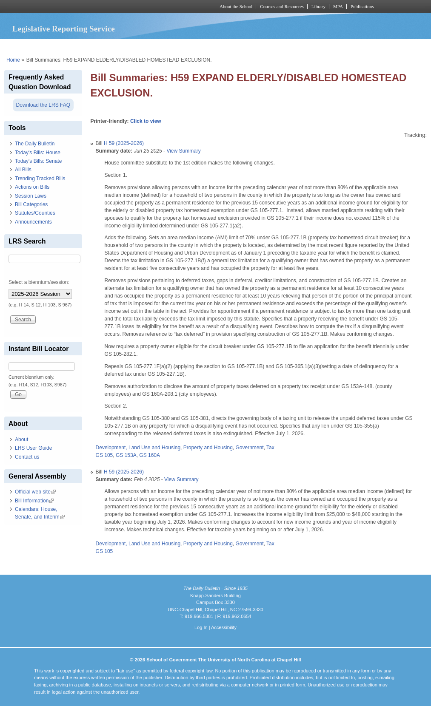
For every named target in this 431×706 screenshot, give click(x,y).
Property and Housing (208, 448)
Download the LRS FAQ (43, 105)
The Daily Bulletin (34, 144)
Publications (362, 6)
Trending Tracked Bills (40, 178)
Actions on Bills (32, 187)
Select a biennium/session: (39, 282)
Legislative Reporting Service (63, 28)
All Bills (23, 170)
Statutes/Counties (35, 213)
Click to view (145, 121)
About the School (236, 6)
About (21, 439)
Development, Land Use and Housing (138, 448)
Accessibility (224, 627)
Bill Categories (31, 204)
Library (318, 6)
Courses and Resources (281, 6)
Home (13, 60)
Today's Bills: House (37, 153)
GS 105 (104, 455)
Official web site (35, 492)
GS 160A (149, 455)
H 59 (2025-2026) (124, 143)
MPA (338, 6)
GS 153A (126, 455)
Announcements (33, 222)
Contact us (27, 457)
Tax (270, 448)
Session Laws (30, 196)
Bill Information (34, 501)
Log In (201, 627)
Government (249, 448)
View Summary (183, 151)
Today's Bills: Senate (38, 161)
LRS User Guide (33, 448)
